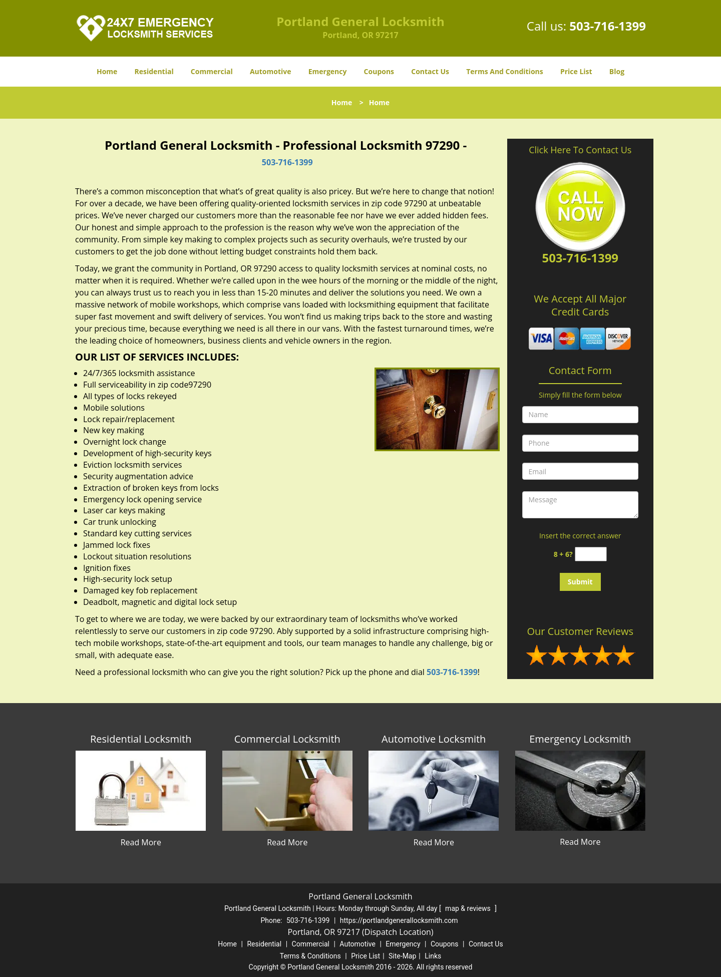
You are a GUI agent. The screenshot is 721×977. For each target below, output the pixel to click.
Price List (576, 71)
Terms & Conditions (310, 956)
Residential (154, 71)
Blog (616, 71)
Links (433, 956)
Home (107, 71)
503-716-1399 (607, 26)
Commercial (212, 71)
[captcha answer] (591, 554)
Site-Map (402, 956)
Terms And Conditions (504, 71)
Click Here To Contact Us (580, 150)
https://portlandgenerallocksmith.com (399, 920)
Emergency (327, 71)
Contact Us (430, 71)
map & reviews (468, 908)
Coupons (379, 71)
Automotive (270, 71)
